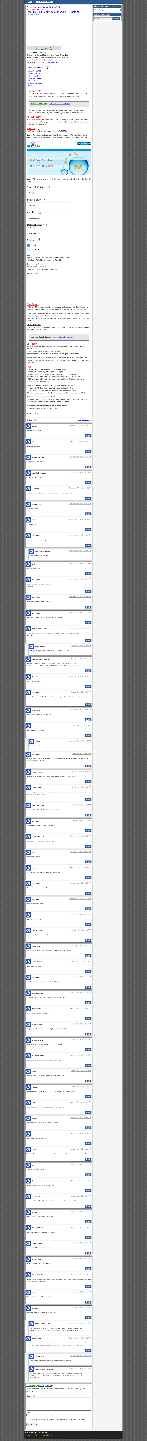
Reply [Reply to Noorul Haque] (88, 1269)
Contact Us (29, 1437)
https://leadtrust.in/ (66, 337)
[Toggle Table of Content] (46, 68)
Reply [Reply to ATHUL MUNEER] (88, 846)
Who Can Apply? (35, 73)
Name (29, 1415)
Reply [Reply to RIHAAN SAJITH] (88, 1049)
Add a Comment (84, 420)
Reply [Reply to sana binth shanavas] (88, 482)
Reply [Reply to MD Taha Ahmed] (88, 1018)
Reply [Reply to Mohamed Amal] (88, 1237)
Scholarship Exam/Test (51, 7)
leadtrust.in (41, 9)
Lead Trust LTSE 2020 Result (59, 104)
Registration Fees (35, 78)
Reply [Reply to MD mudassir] (88, 514)
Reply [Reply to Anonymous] (88, 704)
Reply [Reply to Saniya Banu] (88, 799)
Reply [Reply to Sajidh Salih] (88, 956)
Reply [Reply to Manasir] (88, 686)
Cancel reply (49, 1386)
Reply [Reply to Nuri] (88, 573)
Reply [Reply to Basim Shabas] (88, 1034)
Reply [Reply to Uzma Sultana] (88, 1350)
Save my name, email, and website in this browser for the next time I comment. (57, 1422)
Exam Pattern (34, 81)
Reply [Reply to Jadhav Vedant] (88, 971)
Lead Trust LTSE (35, 71)
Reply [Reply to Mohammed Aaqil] (88, 815)
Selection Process (35, 83)
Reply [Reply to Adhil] (88, 862)
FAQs (31, 86)
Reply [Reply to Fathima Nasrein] (88, 781)
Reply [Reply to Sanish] (88, 1128)
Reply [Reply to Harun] (88, 1190)
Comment (31, 1396)
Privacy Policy (40, 1437)
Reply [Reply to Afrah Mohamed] (88, 1003)
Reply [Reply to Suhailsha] (88, 498)
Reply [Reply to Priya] (88, 451)
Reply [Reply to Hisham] (88, 436)
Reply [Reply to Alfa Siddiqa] (88, 545)
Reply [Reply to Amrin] (88, 1175)
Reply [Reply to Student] (88, 1096)
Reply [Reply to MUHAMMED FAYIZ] (88, 1065)
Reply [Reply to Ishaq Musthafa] (88, 1286)
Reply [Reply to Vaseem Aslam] (88, 940)
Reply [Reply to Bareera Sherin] (88, 1206)
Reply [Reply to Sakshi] (88, 529)
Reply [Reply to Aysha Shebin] (88, 1253)
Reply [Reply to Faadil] (88, 1112)
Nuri (42, 1385)
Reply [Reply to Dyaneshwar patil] (88, 467)
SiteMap (49, 1437)
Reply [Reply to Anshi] (88, 1159)
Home (30, 2)
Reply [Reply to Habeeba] (88, 1222)
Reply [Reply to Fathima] (88, 1081)
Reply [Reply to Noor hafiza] (88, 591)
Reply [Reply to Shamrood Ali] (88, 924)
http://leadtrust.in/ (51, 62)
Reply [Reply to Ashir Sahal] (88, 893)
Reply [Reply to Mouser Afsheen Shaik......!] (88, 640)
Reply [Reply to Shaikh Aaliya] (88, 720)
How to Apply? (34, 76)
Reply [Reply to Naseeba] (88, 1318)
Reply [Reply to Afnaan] (88, 877)
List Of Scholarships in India (44, 2)
